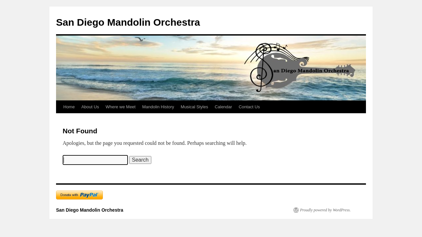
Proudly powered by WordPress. (325, 210)
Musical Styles (194, 106)
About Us (90, 106)
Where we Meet (121, 106)
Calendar (223, 106)
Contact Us (249, 106)
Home (69, 106)
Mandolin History (158, 106)
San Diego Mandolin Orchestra (128, 22)
